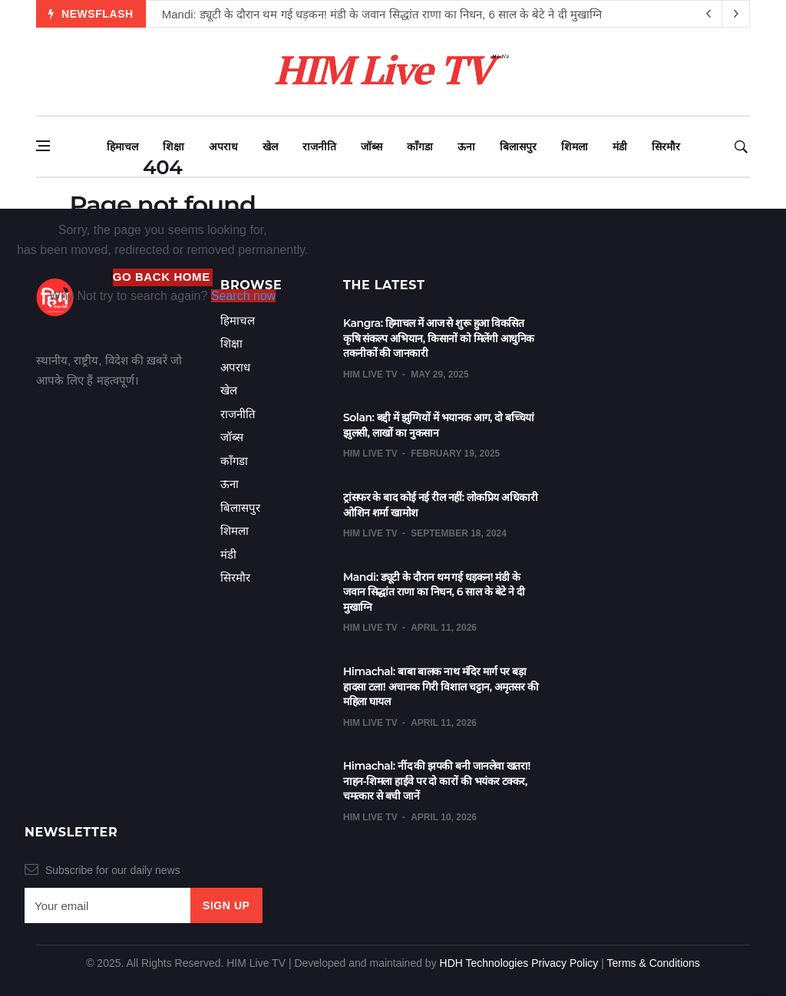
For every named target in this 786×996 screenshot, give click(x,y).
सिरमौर (666, 146)
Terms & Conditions (652, 963)
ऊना (466, 146)
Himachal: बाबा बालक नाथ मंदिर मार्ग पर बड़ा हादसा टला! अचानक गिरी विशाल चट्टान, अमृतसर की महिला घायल (440, 686)
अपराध (223, 146)
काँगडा (420, 146)
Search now (243, 295)
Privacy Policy (564, 963)
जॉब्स (371, 146)
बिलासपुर (518, 146)
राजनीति (319, 146)
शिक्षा (173, 146)
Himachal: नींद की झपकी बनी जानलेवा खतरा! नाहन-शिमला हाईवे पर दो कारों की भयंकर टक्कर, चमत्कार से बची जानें (436, 781)
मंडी (620, 146)
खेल (270, 146)
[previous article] (736, 14)
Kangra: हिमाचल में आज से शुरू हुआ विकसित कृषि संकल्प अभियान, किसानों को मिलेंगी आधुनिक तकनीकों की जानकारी (438, 338)
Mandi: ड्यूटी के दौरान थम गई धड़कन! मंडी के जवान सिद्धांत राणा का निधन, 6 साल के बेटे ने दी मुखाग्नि (382, 14)
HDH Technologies (484, 963)
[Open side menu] (43, 145)
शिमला (574, 146)
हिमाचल (122, 146)
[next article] (708, 14)
